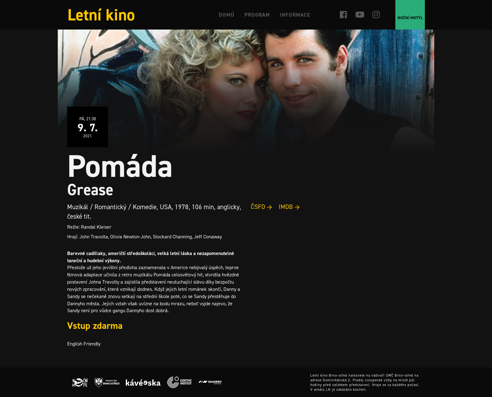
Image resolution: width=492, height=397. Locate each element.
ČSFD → (261, 207)
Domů (226, 14)
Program (257, 14)
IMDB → (289, 207)
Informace (295, 14)
